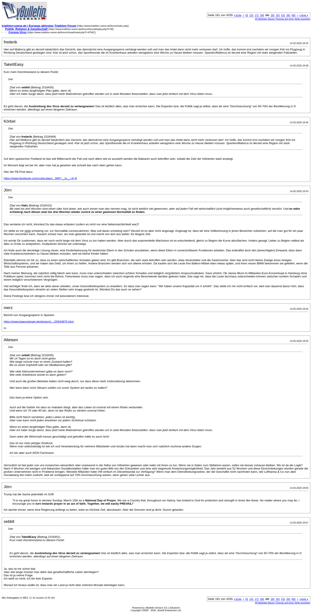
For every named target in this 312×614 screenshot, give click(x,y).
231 (283, 15)
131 (251, 15)
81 (246, 15)
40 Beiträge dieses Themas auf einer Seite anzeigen (282, 19)
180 (262, 15)
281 (288, 15)
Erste (238, 15)
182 (273, 15)
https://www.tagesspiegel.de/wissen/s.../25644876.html (39, 321)
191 (278, 15)
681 (294, 15)
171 (257, 15)
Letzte (304, 15)
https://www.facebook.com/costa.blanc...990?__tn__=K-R (40, 178)
